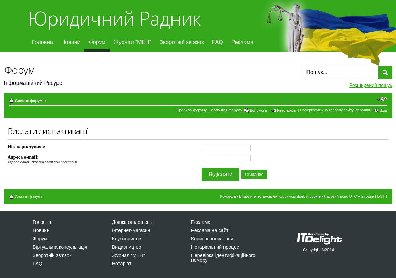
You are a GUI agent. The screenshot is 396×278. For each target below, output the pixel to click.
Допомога (258, 110)
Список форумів (30, 101)
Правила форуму (192, 110)
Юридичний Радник (114, 18)
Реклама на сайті (210, 230)
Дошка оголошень (132, 222)
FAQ (217, 42)
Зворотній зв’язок (181, 42)
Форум (96, 42)
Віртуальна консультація (60, 247)
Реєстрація (286, 110)
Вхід (383, 110)
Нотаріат (121, 263)
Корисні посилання (212, 238)
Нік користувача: (27, 146)
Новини (71, 42)
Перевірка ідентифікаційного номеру (223, 257)
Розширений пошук (370, 85)
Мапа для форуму (226, 110)
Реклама (242, 42)
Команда (228, 196)
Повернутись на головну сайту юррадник (336, 110)
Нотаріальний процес (215, 247)
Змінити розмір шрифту (382, 99)
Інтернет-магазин (131, 230)
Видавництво (127, 247)
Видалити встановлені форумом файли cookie (280, 196)
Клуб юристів (126, 238)
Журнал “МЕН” (132, 42)
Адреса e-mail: (23, 157)
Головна (42, 42)
